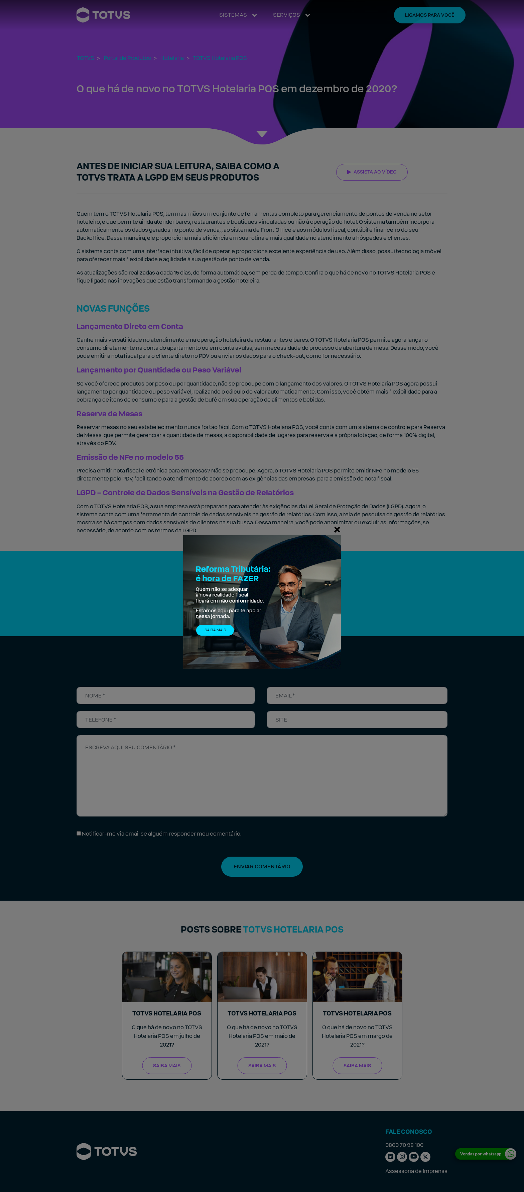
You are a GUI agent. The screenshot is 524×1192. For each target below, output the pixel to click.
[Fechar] (337, 529)
